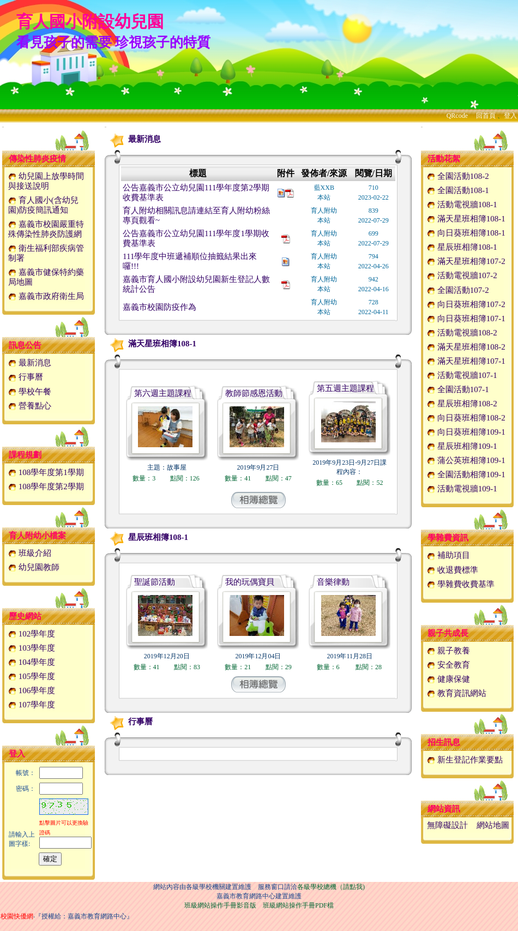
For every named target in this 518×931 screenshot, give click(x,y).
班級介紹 (29, 553)
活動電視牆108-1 (462, 204)
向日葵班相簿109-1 (466, 432)
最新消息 (29, 362)
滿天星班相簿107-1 (466, 361)
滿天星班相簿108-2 (466, 347)
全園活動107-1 (458, 389)
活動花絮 (443, 158)
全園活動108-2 (458, 176)
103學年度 (31, 648)
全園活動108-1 (458, 190)
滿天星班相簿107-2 (466, 261)
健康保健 (448, 679)
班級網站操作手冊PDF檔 (298, 905)
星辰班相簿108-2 (462, 403)
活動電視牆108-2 (462, 332)
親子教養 (448, 650)
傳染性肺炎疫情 (37, 158)
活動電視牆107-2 (462, 275)
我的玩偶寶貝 (249, 582)
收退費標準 (452, 570)
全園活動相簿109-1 (466, 474)
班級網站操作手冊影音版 (220, 905)
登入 (510, 115)
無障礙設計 (447, 825)
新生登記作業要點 (465, 759)
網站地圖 (493, 825)
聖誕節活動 (154, 582)
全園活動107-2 (458, 290)
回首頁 (486, 115)
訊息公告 (25, 345)
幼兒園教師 (33, 567)
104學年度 (31, 662)
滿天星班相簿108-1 (151, 343)
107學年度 (31, 704)
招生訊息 (443, 742)
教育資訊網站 (456, 693)
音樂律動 (333, 582)
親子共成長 (447, 633)
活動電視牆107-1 (462, 375)
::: (3, 126)
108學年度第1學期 (46, 472)
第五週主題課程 (345, 388)
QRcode (457, 115)
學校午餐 (29, 391)
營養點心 (29, 405)
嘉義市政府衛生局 (46, 296)
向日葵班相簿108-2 (466, 417)
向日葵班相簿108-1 (466, 233)
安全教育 (448, 664)
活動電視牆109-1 (462, 488)
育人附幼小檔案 (37, 535)
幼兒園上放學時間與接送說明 (46, 181)
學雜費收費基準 (461, 584)
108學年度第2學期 (46, 486)
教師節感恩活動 (253, 393)
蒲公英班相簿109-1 (466, 460)
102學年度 (31, 633)
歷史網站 (25, 616)
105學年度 (31, 676)
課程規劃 (25, 455)
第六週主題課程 (162, 393)
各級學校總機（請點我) (331, 887)
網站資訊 (443, 808)
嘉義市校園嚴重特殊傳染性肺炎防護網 (46, 229)
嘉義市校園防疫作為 (159, 307)
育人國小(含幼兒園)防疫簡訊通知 (43, 205)
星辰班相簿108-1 (147, 537)
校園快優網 (17, 916)
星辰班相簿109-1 (462, 446)
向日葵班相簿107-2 (466, 304)
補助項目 (448, 555)
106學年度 (31, 690)
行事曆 (25, 377)
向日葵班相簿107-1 (466, 318)
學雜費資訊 (447, 537)
